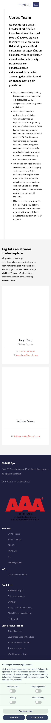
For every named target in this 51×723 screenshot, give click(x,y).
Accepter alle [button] (37, 717)
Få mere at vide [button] (26, 711)
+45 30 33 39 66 (27, 351)
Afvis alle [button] (14, 717)
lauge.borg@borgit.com (27, 355)
